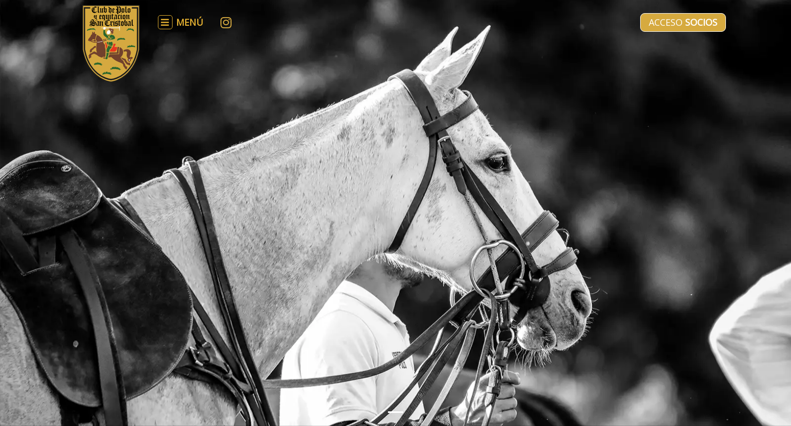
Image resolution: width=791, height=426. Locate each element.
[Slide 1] (395, 412)
